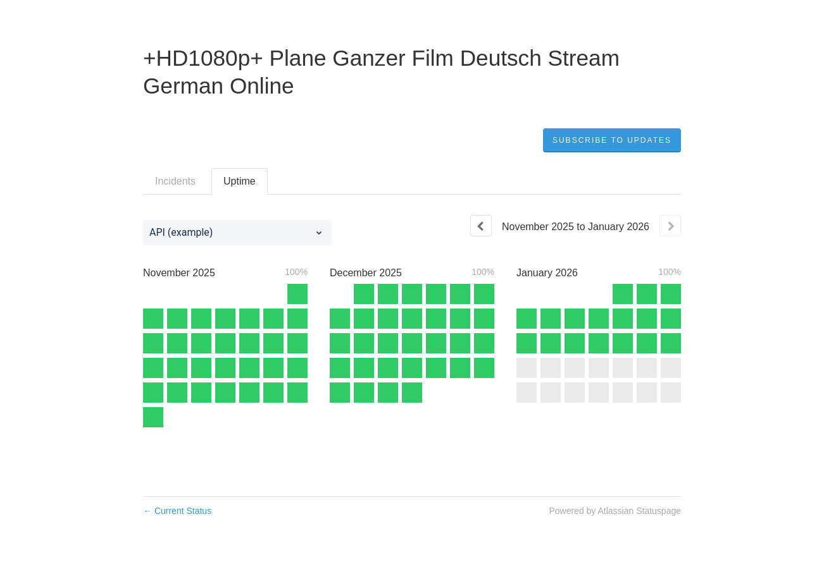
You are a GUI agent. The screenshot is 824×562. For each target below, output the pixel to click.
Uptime (239, 181)
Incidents (175, 181)
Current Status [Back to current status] (177, 511)
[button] (612, 140)
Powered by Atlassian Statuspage (615, 511)
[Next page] (670, 225)
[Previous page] (481, 225)
